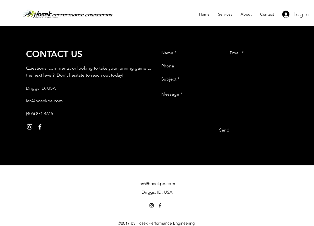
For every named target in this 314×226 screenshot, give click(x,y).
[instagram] (29, 126)
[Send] (224, 130)
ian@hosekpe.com (44, 100)
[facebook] (40, 126)
